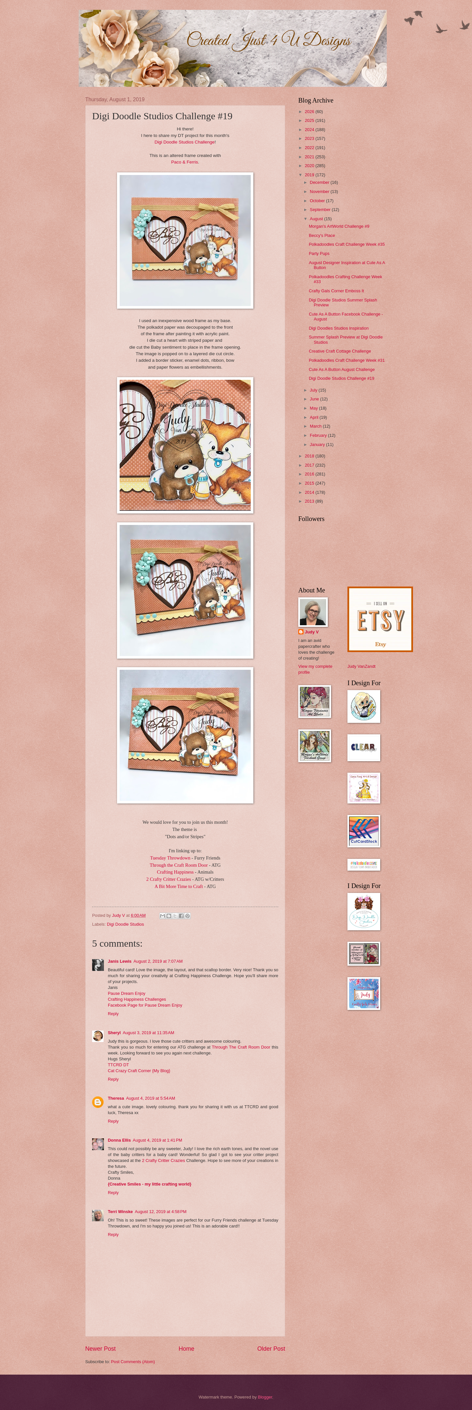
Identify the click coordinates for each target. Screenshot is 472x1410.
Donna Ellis (119, 1140)
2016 (310, 474)
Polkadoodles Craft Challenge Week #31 (347, 360)
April (314, 417)
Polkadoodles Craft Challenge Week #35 (347, 244)
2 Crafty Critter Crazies (169, 879)
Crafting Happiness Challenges (137, 999)
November (320, 191)
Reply (113, 1013)
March (316, 426)
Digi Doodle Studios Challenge (184, 142)
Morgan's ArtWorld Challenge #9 (339, 226)
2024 (310, 129)
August (317, 218)
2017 (310, 465)
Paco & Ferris (184, 162)
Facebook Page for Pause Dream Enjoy (145, 1005)
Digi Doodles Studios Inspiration (339, 328)
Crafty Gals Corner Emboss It (336, 290)
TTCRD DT (118, 1064)
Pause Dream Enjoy (127, 993)
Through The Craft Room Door (241, 1047)
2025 (310, 120)
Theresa (116, 1098)
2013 (310, 501)
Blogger (265, 1397)
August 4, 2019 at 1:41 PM (157, 1140)
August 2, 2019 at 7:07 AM (158, 961)
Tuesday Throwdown (170, 857)
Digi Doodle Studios (125, 924)
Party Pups (319, 253)
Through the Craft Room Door (179, 865)
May (314, 408)
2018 (310, 456)
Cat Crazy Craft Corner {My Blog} (139, 1070)
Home (186, 1348)
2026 (310, 111)
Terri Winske (120, 1211)
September (321, 209)
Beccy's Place (322, 235)
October (318, 200)
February (319, 435)
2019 (310, 174)
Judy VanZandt (361, 666)
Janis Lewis (119, 961)
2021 (310, 156)
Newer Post (100, 1348)
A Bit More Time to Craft (179, 886)
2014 (310, 492)
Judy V (312, 631)
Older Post (271, 1348)
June (315, 398)
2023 (310, 138)
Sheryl (114, 1032)
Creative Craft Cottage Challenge (340, 351)
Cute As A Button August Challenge (342, 369)
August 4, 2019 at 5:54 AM (150, 1098)
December (320, 182)
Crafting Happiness (176, 872)
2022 (310, 147)
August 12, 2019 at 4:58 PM (161, 1211)
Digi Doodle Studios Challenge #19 (341, 378)
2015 (310, 483)
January (318, 444)
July (314, 390)
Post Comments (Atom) (133, 1361)
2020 (310, 165)
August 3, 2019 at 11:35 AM (148, 1032)
